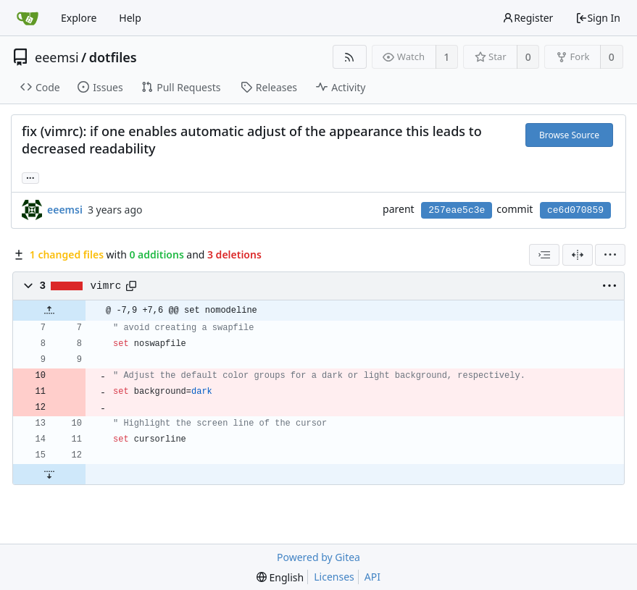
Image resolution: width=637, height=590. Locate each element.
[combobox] (544, 255)
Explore (78, 18)
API (372, 576)
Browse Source (569, 135)
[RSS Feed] (350, 57)
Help (130, 18)
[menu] (610, 255)
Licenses (334, 576)
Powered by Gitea (318, 557)
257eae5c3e (456, 210)
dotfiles (113, 57)
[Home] (27, 18)
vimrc (106, 286)
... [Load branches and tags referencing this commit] (30, 177)
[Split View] (577, 255)
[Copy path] (131, 286)
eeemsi (57, 57)
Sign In (597, 18)
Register (527, 18)
